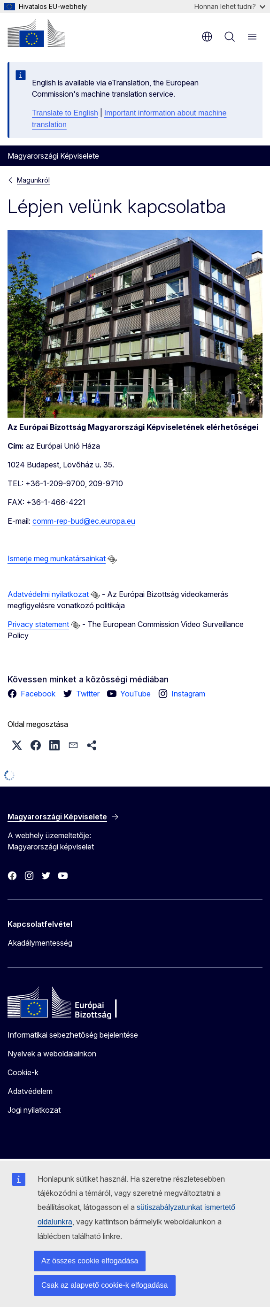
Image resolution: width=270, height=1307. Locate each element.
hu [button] (207, 36)
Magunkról (33, 180)
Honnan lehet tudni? (229, 6)
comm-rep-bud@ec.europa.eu (83, 521)
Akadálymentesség (40, 943)
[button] (16, 745)
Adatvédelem (30, 1091)
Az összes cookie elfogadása (89, 1261)
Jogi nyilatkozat (34, 1110)
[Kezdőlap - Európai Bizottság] (36, 33)
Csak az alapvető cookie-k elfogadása (104, 1285)
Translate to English (65, 113)
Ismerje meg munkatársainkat (57, 558)
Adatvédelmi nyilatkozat (48, 594)
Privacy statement (38, 624)
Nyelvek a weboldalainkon (52, 1053)
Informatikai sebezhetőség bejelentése (73, 1034)
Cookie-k (23, 1072)
